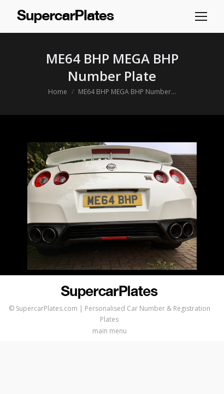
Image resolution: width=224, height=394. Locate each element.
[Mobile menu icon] (201, 16)
